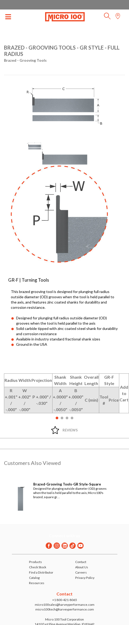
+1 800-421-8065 (64, 600)
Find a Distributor (41, 572)
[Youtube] (80, 545)
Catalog (34, 578)
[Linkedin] (64, 545)
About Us (81, 567)
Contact (80, 562)
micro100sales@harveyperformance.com (64, 605)
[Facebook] (49, 545)
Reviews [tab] (70, 430)
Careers (81, 572)
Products (35, 562)
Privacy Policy (84, 578)
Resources (36, 583)
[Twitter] (72, 545)
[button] (107, 17)
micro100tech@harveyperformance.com (64, 609)
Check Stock (37, 567)
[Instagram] (57, 545)
